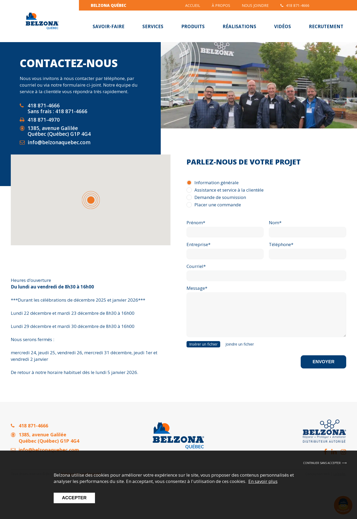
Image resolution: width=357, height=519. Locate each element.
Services (152, 26)
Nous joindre (255, 5)
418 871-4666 (294, 5)
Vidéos (282, 26)
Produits (193, 26)
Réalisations (239, 26)
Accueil (192, 5)
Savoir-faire (108, 26)
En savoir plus (263, 481)
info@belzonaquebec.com (59, 142)
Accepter (74, 497)
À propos (221, 5)
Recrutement (326, 26)
